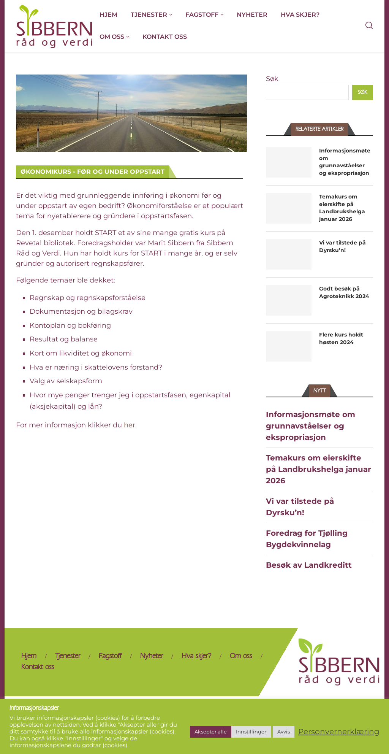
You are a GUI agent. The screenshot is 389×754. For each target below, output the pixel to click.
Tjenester (149, 14)
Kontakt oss (164, 36)
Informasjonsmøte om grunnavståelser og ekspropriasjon (344, 161)
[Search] (369, 25)
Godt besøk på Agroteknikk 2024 (344, 292)
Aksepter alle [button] (210, 732)
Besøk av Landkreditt (309, 565)
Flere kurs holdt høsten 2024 (341, 338)
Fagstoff (201, 14)
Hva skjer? (300, 14)
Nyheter (252, 14)
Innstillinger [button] (251, 732)
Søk (272, 79)
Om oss (112, 36)
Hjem (108, 14)
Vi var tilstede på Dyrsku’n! (342, 246)
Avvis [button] (283, 732)
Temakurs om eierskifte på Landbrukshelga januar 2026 (342, 207)
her (129, 425)
